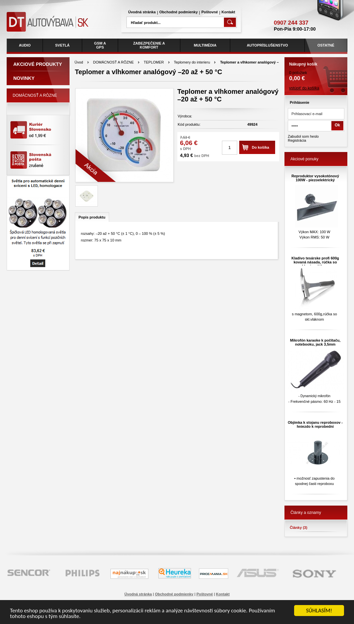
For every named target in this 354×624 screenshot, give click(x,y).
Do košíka (260, 147)
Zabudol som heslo (303, 136)
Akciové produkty (37, 64)
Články (298, 528)
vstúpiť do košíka (304, 88)
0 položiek (316, 69)
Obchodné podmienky (178, 12)
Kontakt (228, 12)
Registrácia (297, 140)
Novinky (24, 78)
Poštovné (209, 12)
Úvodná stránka (142, 12)
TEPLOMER (154, 62)
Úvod (79, 62)
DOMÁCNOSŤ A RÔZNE (113, 62)
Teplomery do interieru (192, 62)
